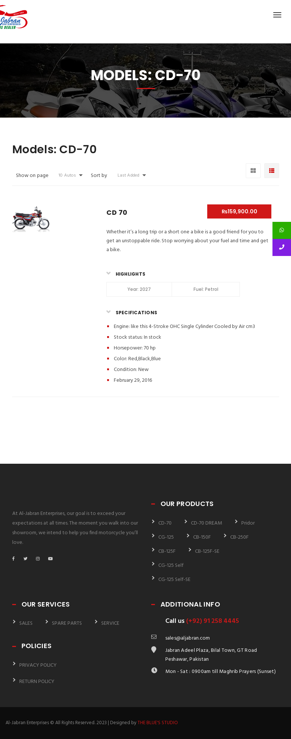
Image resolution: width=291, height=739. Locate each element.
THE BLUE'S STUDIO (158, 723)
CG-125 (166, 537)
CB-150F (202, 537)
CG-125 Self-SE (174, 579)
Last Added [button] (128, 175)
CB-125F (167, 551)
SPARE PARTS (67, 623)
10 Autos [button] (67, 175)
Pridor (248, 523)
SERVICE (110, 623)
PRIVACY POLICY (38, 665)
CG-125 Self (170, 565)
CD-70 (165, 523)
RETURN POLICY (36, 681)
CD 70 (116, 212)
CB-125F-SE (207, 551)
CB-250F (239, 537)
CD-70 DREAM (206, 523)
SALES (26, 623)
